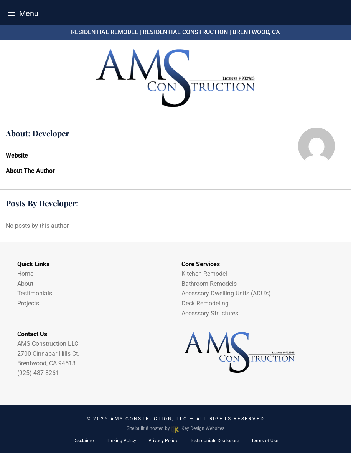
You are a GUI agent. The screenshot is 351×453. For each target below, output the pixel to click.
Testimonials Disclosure (214, 440)
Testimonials (34, 293)
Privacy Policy (163, 440)
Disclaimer (84, 440)
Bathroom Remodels (209, 283)
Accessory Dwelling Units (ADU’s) (226, 293)
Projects (28, 303)
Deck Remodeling (205, 303)
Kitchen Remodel (204, 273)
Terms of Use (264, 440)
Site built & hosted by (175, 428)
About (25, 283)
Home (25, 273)
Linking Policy (121, 440)
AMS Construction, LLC (150, 418)
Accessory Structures (209, 313)
